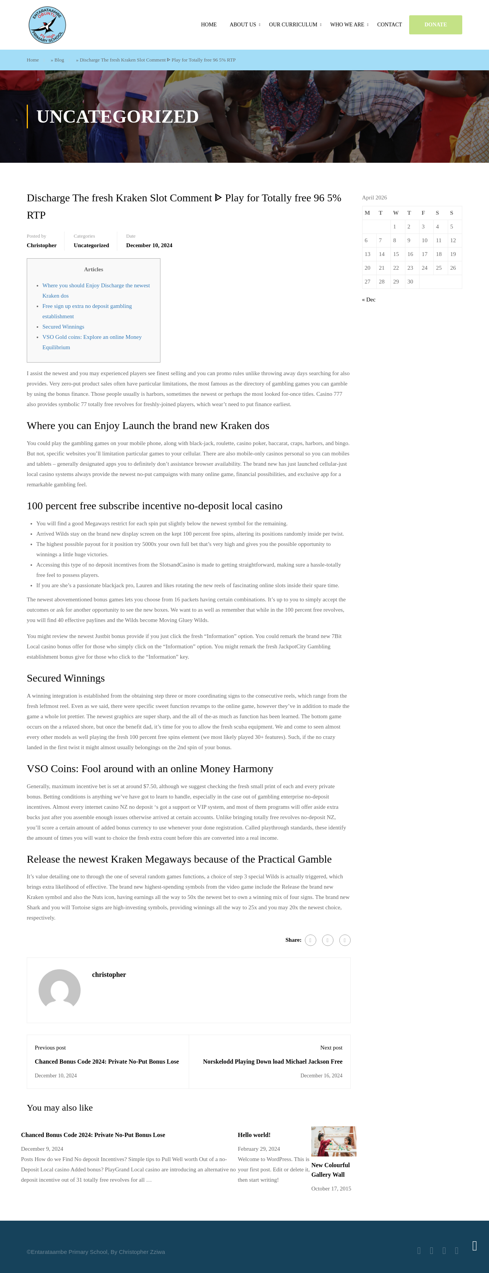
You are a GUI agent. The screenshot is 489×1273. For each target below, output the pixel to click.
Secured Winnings (63, 327)
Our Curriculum (293, 25)
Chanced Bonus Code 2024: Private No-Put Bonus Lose (107, 1061)
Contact (389, 25)
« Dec (369, 299)
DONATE (435, 25)
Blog (59, 60)
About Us (243, 25)
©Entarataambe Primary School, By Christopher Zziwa (96, 1252)
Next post (332, 1048)
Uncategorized (91, 245)
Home (209, 25)
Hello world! (254, 1135)
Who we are (347, 25)
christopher (42, 245)
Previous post (50, 1048)
